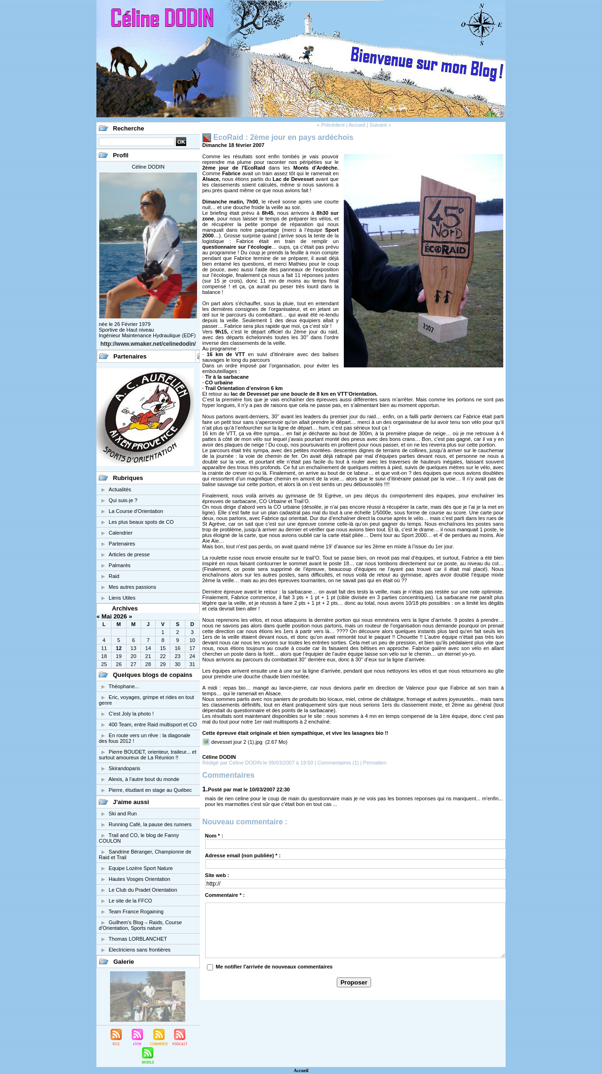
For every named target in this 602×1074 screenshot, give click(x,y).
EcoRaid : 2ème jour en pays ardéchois (283, 137)
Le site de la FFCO (130, 900)
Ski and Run (123, 813)
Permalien (375, 762)
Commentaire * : (225, 895)
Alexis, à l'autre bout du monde (143, 779)
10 (192, 640)
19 (118, 656)
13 (133, 648)
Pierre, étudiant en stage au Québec (150, 790)
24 (192, 656)
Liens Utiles (122, 598)
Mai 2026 (114, 616)
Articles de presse (129, 554)
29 (163, 664)
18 (104, 656)
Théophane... (124, 686)
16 (177, 648)
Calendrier (121, 533)
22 (163, 656)
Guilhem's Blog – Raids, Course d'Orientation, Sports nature (140, 925)
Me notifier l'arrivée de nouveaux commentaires (274, 966)
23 (177, 656)
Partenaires (122, 543)
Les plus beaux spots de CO (141, 522)
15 (163, 648)
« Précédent (330, 125)
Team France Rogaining (136, 911)
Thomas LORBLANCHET (138, 939)
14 (148, 648)
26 (118, 664)
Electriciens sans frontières (139, 949)
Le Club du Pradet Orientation (143, 890)
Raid (114, 576)
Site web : (217, 875)
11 (104, 648)
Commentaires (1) (338, 762)
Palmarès (119, 565)
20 (133, 656)
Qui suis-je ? (123, 500)
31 (192, 664)
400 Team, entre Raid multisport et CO (153, 724)
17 (192, 648)
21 (148, 656)
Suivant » (380, 125)
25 (104, 664)
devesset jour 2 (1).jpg (236, 742)
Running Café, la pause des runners (150, 824)
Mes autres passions (132, 587)
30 (177, 664)
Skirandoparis (124, 768)
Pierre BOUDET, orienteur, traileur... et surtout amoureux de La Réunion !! (148, 754)
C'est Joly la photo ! (131, 713)
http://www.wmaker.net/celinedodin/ (148, 344)
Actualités (120, 489)
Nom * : (214, 835)
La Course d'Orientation (136, 511)
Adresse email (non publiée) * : (243, 855)
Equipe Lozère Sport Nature (141, 868)
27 (133, 664)
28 (148, 664)
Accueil (357, 125)
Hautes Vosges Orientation (139, 879)
